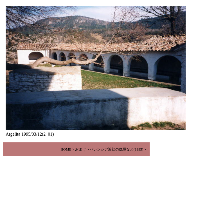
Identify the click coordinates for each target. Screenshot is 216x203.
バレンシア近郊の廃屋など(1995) (116, 149)
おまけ (80, 149)
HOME (65, 149)
